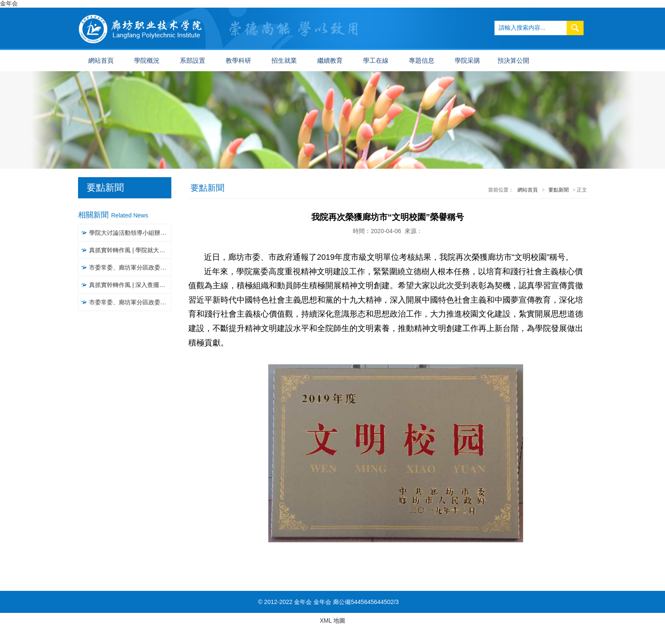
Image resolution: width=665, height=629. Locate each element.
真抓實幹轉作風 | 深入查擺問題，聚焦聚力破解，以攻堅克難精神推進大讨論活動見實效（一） (130, 284)
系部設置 (192, 60)
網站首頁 (101, 60)
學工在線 (375, 60)
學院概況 (146, 60)
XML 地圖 (332, 620)
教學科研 (238, 60)
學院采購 (467, 60)
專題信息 (421, 60)
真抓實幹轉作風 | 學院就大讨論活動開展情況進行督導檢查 (130, 250)
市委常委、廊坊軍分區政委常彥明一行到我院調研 (130, 267)
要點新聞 (558, 190)
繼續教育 (330, 60)
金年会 (9, 3)
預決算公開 (513, 60)
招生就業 (284, 60)
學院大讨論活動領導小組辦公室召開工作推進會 (130, 232)
